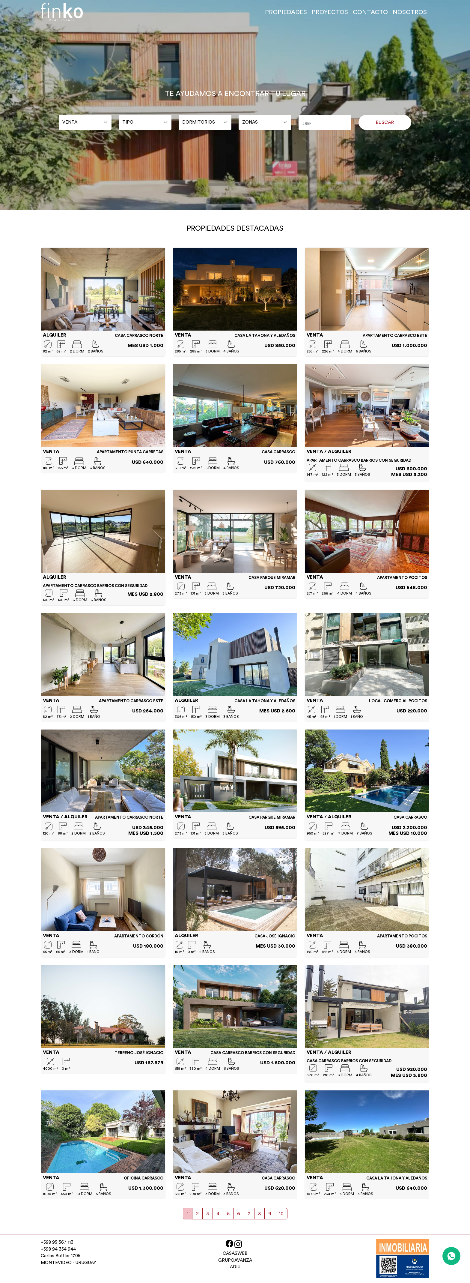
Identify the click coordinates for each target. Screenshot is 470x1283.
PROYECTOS (330, 12)
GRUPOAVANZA (235, 1260)
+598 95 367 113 (57, 1242)
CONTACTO (370, 12)
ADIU (235, 1267)
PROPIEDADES (286, 12)
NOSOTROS (410, 12)
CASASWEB (235, 1253)
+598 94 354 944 (58, 1249)
